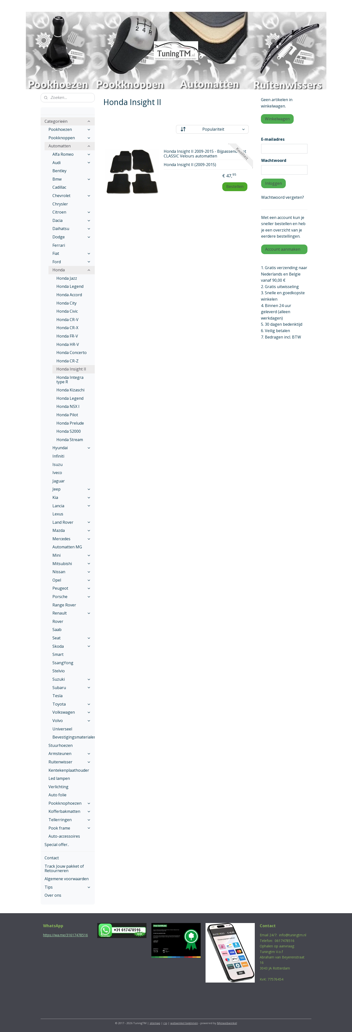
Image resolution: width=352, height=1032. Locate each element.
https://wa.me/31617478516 (65, 935)
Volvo (71, 720)
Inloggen (273, 183)
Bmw (71, 179)
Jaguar (58, 481)
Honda (71, 270)
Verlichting (58, 786)
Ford (71, 261)
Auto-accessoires (64, 836)
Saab (57, 629)
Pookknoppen (69, 137)
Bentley (59, 170)
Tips (68, 887)
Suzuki (71, 679)
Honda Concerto (71, 352)
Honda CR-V (67, 319)
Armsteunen (69, 753)
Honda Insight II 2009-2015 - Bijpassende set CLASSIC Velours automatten (205, 154)
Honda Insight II (71, 369)
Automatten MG (67, 547)
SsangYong (62, 662)
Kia (71, 497)
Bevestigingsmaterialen (73, 737)
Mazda (71, 530)
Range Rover (64, 605)
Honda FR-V (67, 336)
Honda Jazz (66, 278)
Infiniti (58, 456)
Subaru (71, 687)
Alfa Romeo (71, 154)
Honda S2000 (68, 431)
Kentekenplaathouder (68, 770)
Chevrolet (71, 195)
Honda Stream (69, 439)
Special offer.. (57, 844)
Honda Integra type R (69, 380)
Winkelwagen (277, 119)
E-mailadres (273, 139)
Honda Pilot (67, 414)
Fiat (71, 253)
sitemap (155, 1023)
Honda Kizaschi (70, 390)
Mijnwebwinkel (227, 1023)
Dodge (71, 237)
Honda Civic (67, 311)
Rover (57, 621)
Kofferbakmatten (69, 811)
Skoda (71, 646)
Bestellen (234, 186)
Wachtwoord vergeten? (282, 197)
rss (165, 1023)
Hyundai (71, 447)
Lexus (57, 514)
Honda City (66, 303)
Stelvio (58, 671)
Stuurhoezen (60, 745)
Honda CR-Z (67, 361)
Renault (71, 613)
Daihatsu (71, 228)
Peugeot (71, 588)
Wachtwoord (273, 160)
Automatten (69, 146)
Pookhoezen (69, 129)
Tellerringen (69, 819)
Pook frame (69, 828)
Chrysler (60, 204)
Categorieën (68, 121)
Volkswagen (71, 712)
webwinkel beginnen (184, 1023)
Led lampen (59, 778)
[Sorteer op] (212, 129)
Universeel (62, 729)
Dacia (71, 220)
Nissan (71, 571)
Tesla (57, 695)
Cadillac (59, 187)
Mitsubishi (71, 563)
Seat (71, 638)
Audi (71, 162)
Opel (71, 580)
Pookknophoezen (69, 803)
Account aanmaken (282, 249)
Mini (71, 555)
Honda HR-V (67, 344)
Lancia (71, 505)
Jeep (71, 489)
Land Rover (71, 522)
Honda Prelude (70, 423)
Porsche (71, 596)
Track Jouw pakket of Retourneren (64, 868)
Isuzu (57, 464)
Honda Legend (69, 286)
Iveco (57, 472)
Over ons (53, 895)
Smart (58, 654)
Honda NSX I (68, 406)
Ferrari (58, 245)
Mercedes (71, 538)
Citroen (71, 212)
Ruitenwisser (69, 762)
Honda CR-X (67, 327)
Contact (52, 858)
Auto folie (57, 795)
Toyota (71, 704)
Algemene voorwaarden (67, 878)
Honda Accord (69, 294)
